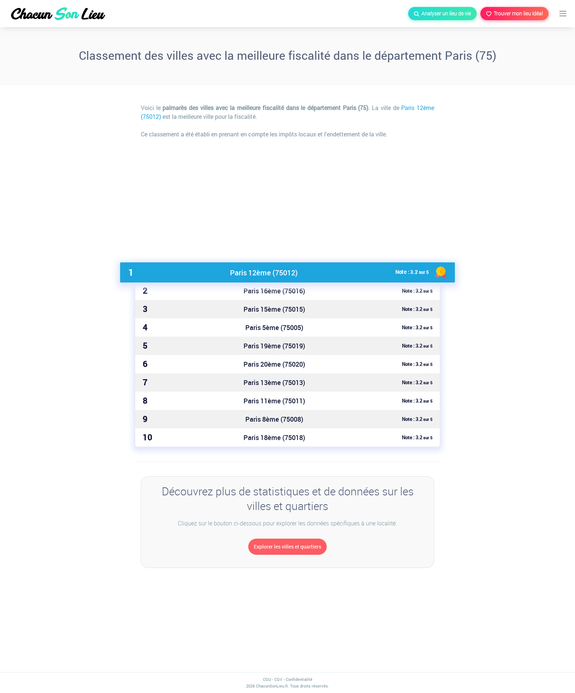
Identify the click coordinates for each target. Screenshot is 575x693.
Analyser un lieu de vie (442, 13)
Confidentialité (299, 679)
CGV (278, 679)
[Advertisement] (287, 197)
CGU (267, 679)
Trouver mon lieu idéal (514, 13)
